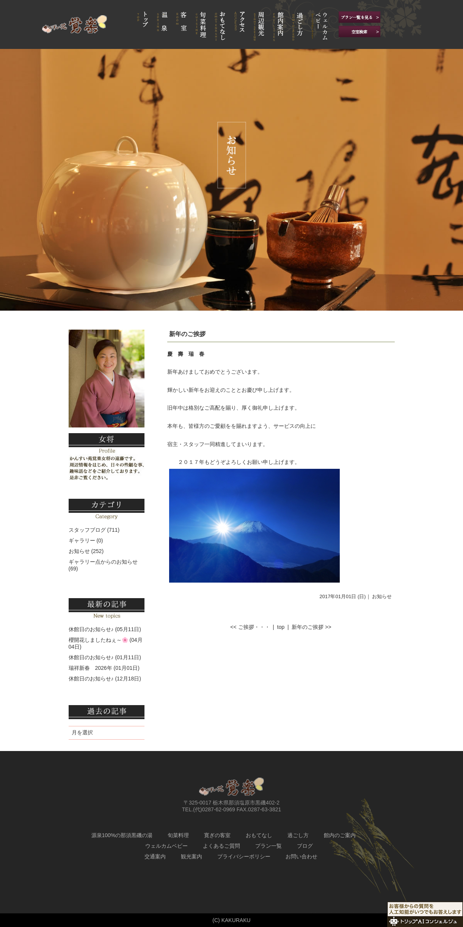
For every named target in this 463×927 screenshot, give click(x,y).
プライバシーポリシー (243, 856)
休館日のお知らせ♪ (91, 629)
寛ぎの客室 (217, 835)
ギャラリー (82, 540)
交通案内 (155, 856)
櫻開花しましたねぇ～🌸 (98, 640)
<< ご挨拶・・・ (250, 627)
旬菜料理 (178, 835)
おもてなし (259, 835)
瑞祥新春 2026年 (90, 668)
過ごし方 (298, 835)
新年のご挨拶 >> (311, 627)
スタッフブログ (87, 530)
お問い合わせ (301, 856)
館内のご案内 (340, 835)
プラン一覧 (268, 846)
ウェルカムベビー (166, 846)
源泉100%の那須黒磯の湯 (122, 835)
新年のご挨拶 (187, 334)
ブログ (305, 846)
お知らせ (382, 596)
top (280, 627)
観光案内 (191, 856)
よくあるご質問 (221, 846)
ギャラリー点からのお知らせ (103, 562)
